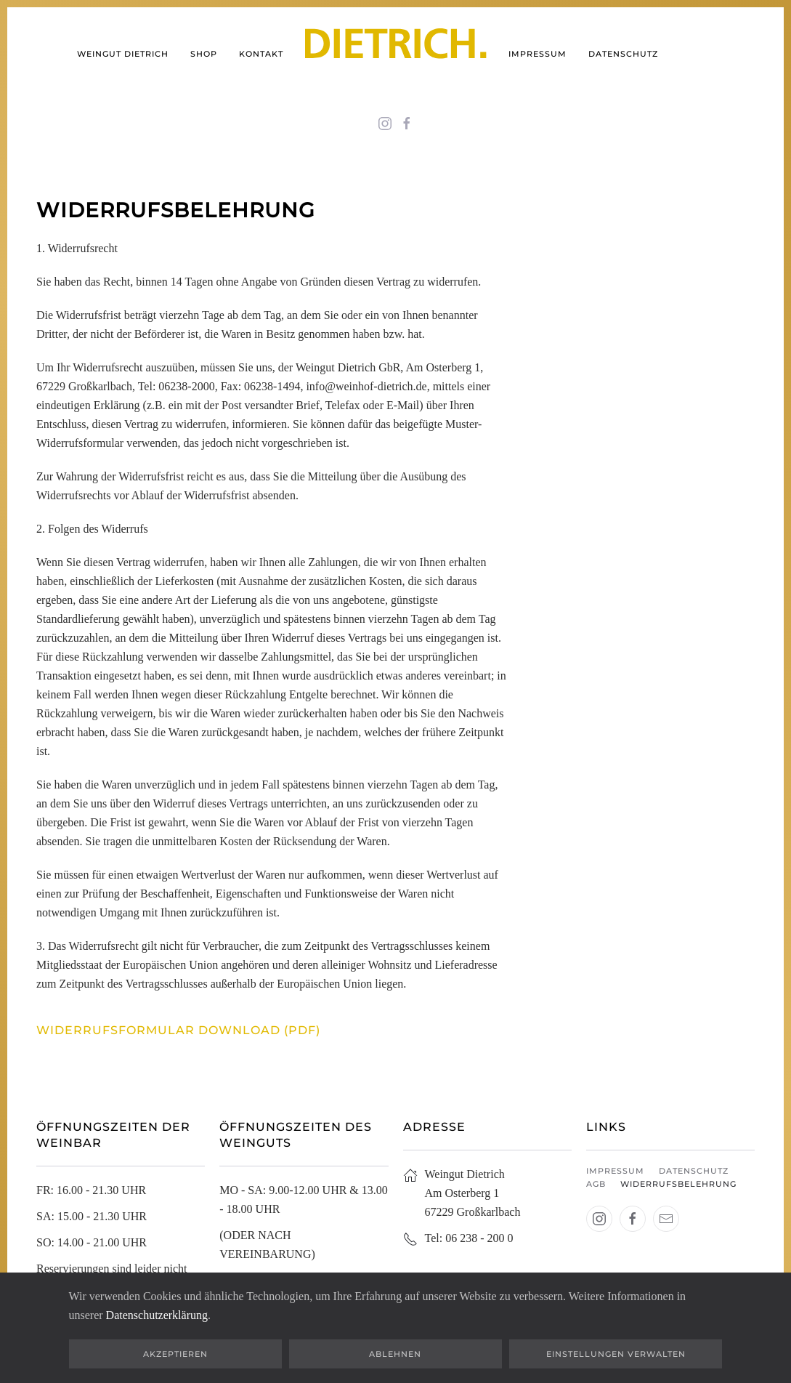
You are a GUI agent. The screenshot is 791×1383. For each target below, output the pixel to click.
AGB (596, 1184)
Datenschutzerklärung (157, 1315)
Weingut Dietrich (123, 54)
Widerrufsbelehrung (678, 1184)
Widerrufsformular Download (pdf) (178, 1030)
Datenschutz (623, 54)
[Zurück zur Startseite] (396, 54)
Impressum (537, 54)
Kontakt (261, 54)
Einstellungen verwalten (616, 1354)
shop (203, 54)
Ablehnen (395, 1354)
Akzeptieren (175, 1354)
